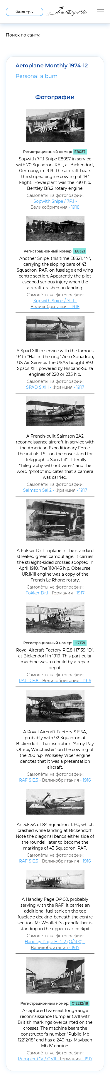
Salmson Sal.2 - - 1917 (55, 490)
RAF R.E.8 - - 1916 (55, 680)
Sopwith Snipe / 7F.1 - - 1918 (55, 204)
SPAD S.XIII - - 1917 (55, 387)
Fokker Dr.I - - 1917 (55, 593)
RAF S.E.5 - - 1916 (55, 780)
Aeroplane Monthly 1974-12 (52, 66)
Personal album (36, 76)
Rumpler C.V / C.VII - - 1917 (55, 1058)
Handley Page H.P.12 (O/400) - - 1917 (55, 944)
